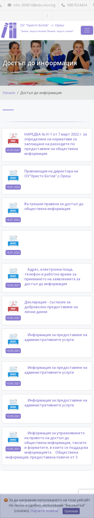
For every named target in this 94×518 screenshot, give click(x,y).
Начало (9, 92)
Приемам (71, 511)
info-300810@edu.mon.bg (31, 5)
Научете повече (44, 510)
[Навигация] (87, 30)
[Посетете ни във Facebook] (47, 15)
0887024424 (74, 5)
